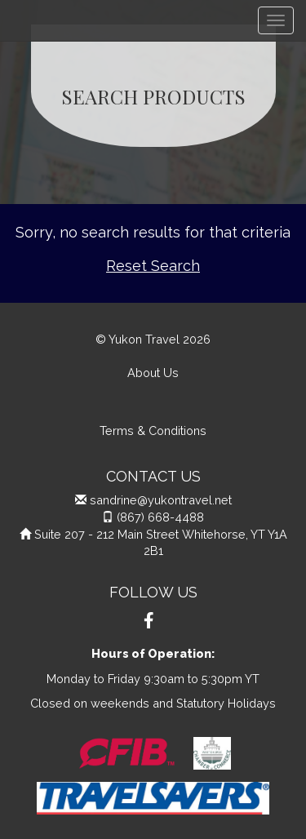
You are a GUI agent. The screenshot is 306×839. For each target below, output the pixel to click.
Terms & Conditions (153, 430)
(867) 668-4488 (160, 517)
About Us (153, 373)
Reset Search (153, 265)
